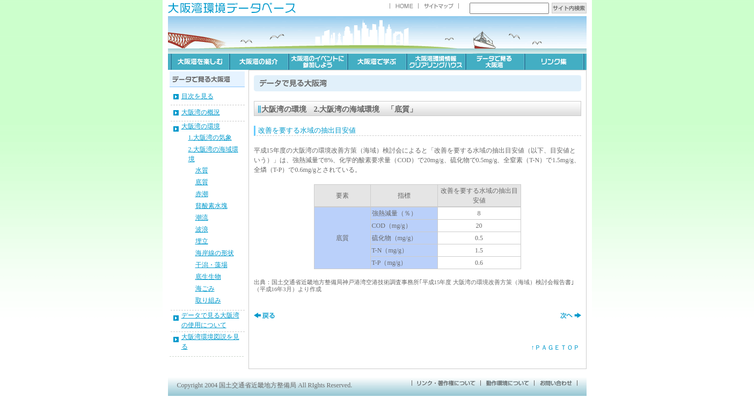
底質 (201, 182)
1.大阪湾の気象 (210, 137)
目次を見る (197, 96)
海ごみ (205, 288)
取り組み (208, 300)
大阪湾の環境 (200, 126)
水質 (201, 170)
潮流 (201, 217)
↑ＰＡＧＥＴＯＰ (555, 347)
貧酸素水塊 (211, 206)
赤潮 (201, 194)
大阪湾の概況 (200, 112)
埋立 (201, 241)
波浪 (201, 229)
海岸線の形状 (214, 253)
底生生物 (208, 276)
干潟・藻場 (211, 265)
